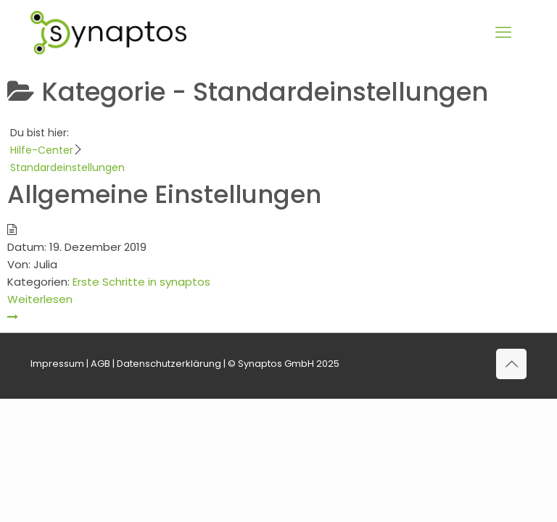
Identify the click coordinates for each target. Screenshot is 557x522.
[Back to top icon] (511, 364)
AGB (100, 363)
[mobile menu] (503, 32)
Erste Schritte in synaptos (141, 281)
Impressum (57, 363)
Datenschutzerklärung (169, 363)
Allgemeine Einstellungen (164, 194)
